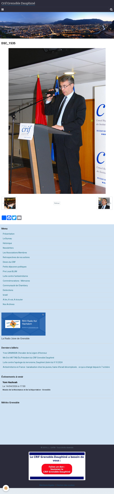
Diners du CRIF (9, 262)
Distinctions (8, 290)
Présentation (8, 234)
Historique (7, 243)
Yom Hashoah (10, 382)
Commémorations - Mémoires (16, 281)
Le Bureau (7, 238)
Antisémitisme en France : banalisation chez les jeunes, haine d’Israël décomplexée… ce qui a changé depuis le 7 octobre (56, 367)
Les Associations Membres (15, 252)
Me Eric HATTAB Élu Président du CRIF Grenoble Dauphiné (28, 358)
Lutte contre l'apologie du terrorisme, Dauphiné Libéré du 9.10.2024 (33, 362)
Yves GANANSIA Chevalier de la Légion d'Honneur (25, 353)
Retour (57, 203)
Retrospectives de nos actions (16, 257)
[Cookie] (6, 488)
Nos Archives (8, 304)
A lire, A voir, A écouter (13, 299)
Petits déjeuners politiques (15, 267)
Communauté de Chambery (15, 285)
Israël (5, 295)
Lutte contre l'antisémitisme (15, 276)
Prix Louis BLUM (10, 271)
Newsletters (8, 248)
